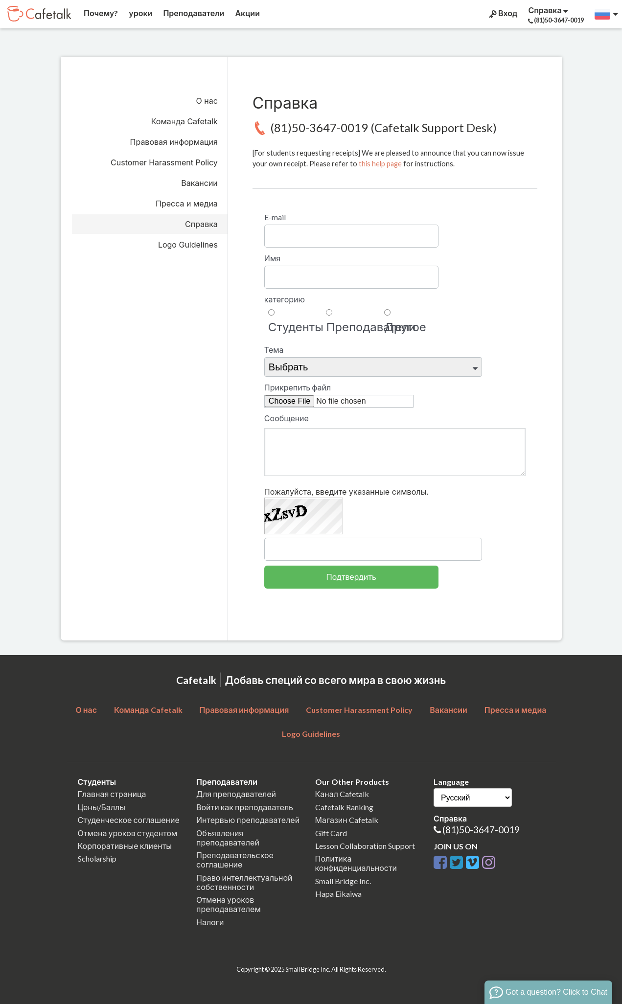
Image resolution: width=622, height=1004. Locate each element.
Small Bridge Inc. (343, 881)
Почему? (100, 13)
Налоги (210, 922)
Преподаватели (192, 13)
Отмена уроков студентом (128, 833)
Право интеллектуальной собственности (244, 882)
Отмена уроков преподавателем (228, 904)
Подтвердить (351, 577)
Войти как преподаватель (244, 807)
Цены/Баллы (102, 807)
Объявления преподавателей (227, 837)
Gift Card (331, 833)
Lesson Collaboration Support (365, 845)
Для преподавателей (236, 794)
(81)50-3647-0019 (481, 829)
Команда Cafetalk (184, 121)
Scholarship (97, 858)
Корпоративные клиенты (125, 845)
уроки (139, 13)
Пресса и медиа (187, 203)
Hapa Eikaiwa (338, 893)
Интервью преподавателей (247, 819)
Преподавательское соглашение (235, 859)
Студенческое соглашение (129, 819)
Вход (502, 13)
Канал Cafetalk (342, 794)
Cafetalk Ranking (344, 807)
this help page (380, 164)
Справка (201, 224)
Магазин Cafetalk (346, 819)
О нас (207, 101)
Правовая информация (174, 142)
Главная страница (112, 794)
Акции (246, 13)
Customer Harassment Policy (164, 162)
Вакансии (199, 183)
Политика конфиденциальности (356, 863)
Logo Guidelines (188, 245)
